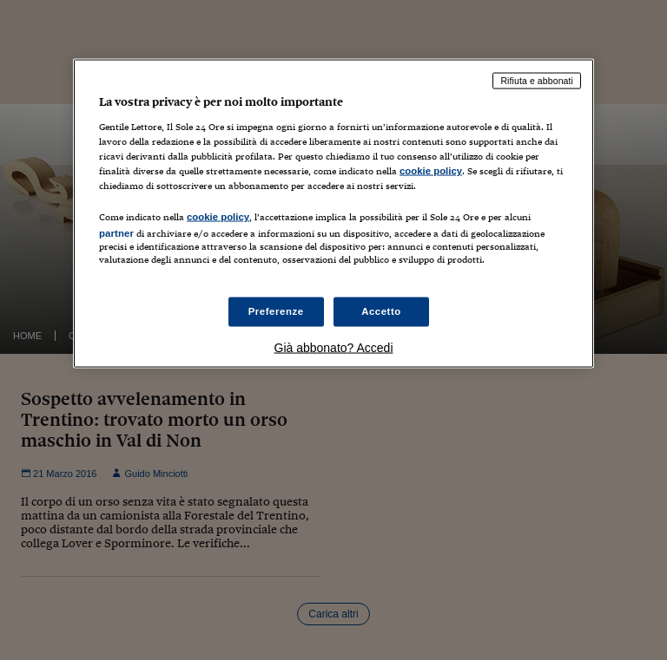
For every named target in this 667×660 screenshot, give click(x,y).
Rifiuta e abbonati (536, 80)
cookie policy (431, 170)
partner (116, 233)
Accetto (381, 311)
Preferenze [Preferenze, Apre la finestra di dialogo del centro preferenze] (276, 311)
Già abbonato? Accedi (333, 348)
